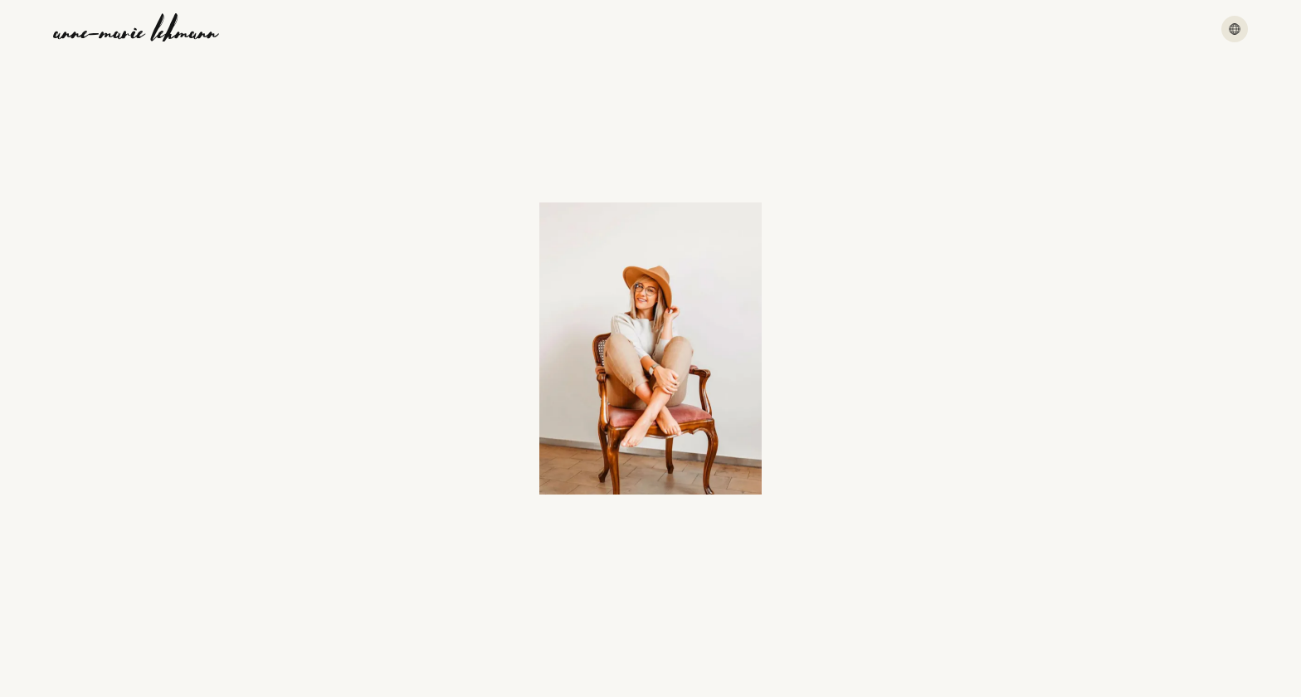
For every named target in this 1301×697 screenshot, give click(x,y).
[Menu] (1234, 29)
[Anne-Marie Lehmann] (136, 29)
